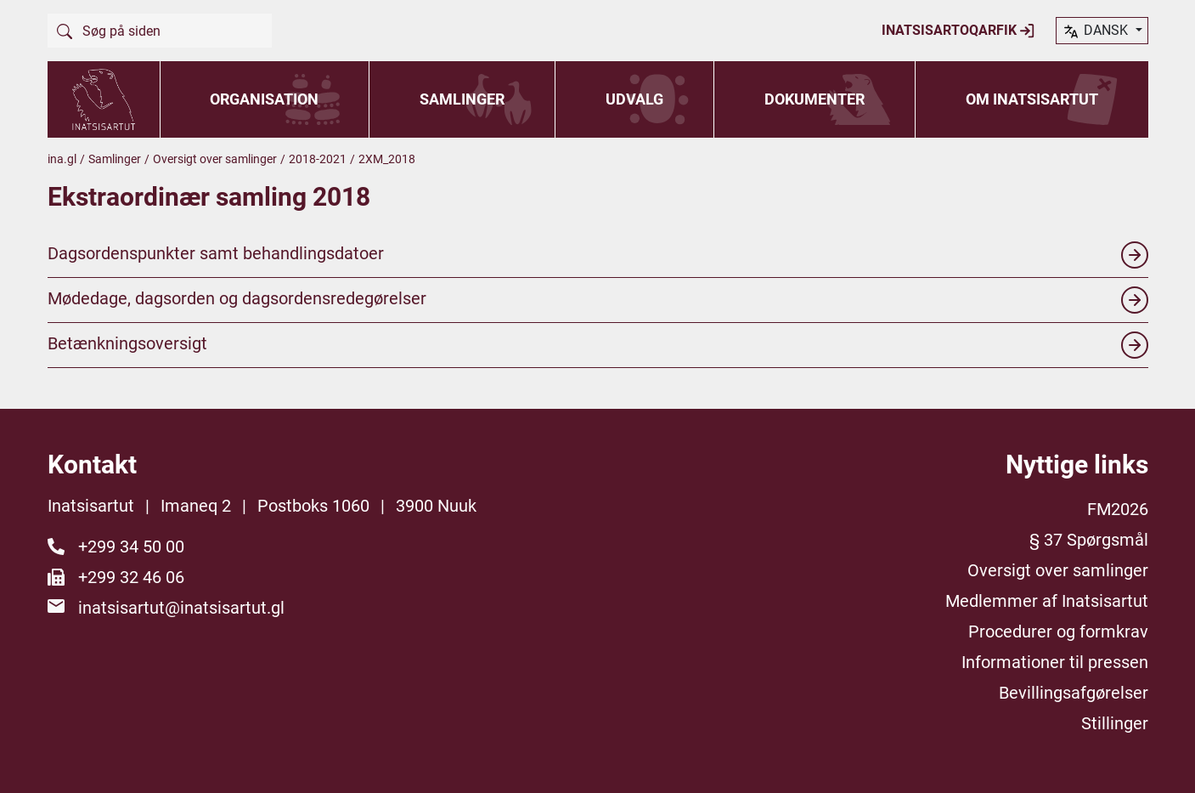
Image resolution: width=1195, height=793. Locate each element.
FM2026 (1117, 509)
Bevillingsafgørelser (1073, 693)
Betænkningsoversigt (598, 345)
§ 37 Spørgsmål (1088, 540)
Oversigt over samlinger (215, 159)
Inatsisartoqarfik (958, 30)
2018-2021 (318, 159)
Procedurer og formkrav (1058, 631)
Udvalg (634, 99)
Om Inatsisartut (1032, 99)
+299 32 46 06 (131, 577)
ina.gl (62, 159)
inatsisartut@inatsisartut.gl (181, 608)
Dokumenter (814, 99)
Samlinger (462, 99)
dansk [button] (1096, 31)
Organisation (264, 99)
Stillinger (1114, 723)
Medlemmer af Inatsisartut (1046, 601)
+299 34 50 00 (131, 546)
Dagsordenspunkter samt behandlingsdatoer (598, 255)
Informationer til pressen (1054, 662)
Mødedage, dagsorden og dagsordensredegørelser (598, 300)
